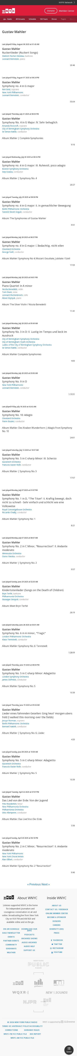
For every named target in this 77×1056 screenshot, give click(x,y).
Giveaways (11, 948)
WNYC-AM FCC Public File (22, 1038)
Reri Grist (6, 89)
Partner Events (11, 941)
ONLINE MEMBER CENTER (57, 913)
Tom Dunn (7, 292)
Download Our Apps (29, 930)
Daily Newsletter (11, 933)
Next (45, 884)
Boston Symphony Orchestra (15, 168)
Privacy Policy (22, 1026)
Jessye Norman (9, 720)
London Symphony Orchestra (15, 676)
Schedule (32, 19)
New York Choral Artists (13, 856)
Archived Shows (29, 938)
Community (11, 945)
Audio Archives (29, 942)
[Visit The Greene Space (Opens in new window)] (57, 1002)
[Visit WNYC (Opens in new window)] (18, 983)
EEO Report (35, 1034)
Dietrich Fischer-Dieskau (13, 56)
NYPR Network (67, 2)
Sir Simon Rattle (9, 131)
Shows (54, 19)
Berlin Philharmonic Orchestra (15, 209)
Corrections (11, 1030)
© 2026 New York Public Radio (22, 1022)
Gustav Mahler (11, 48)
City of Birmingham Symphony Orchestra (20, 128)
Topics (63, 19)
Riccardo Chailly (9, 512)
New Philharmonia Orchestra (15, 806)
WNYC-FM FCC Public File (15, 1034)
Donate (51, 10)
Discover (73, 19)
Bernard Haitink (9, 726)
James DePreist (9, 679)
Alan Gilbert (7, 859)
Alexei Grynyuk (8, 298)
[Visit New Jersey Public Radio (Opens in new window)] (20, 1002)
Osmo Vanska (8, 556)
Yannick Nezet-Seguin (12, 212)
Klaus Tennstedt (9, 639)
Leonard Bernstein (10, 59)
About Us (56, 905)
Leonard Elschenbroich (12, 295)
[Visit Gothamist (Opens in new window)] (38, 982)
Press (56, 933)
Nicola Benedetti (9, 289)
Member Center (66, 11)
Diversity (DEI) (57, 929)
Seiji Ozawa (7, 171)
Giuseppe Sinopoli (10, 599)
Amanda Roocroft (10, 125)
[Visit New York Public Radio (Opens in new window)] (38, 964)
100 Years (44, 19)
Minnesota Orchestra (11, 553)
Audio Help (29, 946)
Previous (35, 884)
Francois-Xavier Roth (11, 464)
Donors (57, 921)
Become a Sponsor (56, 917)
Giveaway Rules (32, 1030)
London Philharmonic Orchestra (16, 636)
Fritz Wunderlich (9, 803)
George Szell (7, 252)
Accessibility (36, 1026)
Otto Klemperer (9, 812)
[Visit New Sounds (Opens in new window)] (57, 992)
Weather (11, 952)
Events (11, 937)
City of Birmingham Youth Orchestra (18, 342)
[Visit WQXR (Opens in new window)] (20, 992)
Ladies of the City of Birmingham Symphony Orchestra (27, 344)
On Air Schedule (11, 929)
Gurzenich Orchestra (11, 461)
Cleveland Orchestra (11, 249)
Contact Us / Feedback (56, 909)
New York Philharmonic (12, 92)
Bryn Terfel (7, 593)
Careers (57, 925)
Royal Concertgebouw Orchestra (17, 509)
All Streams (20, 19)
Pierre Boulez (8, 421)
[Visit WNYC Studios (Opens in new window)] (59, 983)
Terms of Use (8, 1026)
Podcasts (29, 934)
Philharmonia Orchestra (12, 596)
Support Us (29, 950)
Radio (9, 19)
